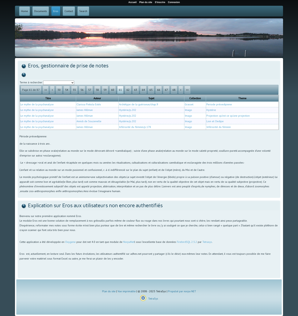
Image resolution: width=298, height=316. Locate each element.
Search (83, 11)
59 (105, 90)
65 (151, 90)
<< (45, 90)
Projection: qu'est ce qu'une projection (228, 115)
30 (59, 90)
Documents (40, 11)
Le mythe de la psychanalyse (37, 104)
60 (112, 90)
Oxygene (70, 242)
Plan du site (109, 291)
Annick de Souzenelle (88, 121)
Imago (188, 110)
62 (128, 90)
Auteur (97, 98)
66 (158, 90)
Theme (242, 98)
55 (74, 90)
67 (166, 90)
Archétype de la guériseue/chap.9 (138, 104)
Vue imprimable (127, 291)
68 (174, 90)
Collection (195, 98)
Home (24, 11)
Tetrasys (207, 242)
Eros (55, 11)
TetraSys (153, 298)
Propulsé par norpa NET (182, 291)
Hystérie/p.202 (127, 110)
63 (135, 90)
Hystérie (211, 110)
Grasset (189, 104)
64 (143, 90)
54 (66, 90)
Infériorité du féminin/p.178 (135, 127)
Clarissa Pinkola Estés (88, 104)
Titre (48, 98)
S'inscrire (160, 2)
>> (187, 90)
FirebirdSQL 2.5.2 (187, 242)
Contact (69, 11)
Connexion (174, 2)
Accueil (132, 2)
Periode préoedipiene (219, 104)
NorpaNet (128, 242)
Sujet (151, 98)
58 (97, 90)
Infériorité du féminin (218, 127)
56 (82, 90)
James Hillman (84, 110)
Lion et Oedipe (215, 121)
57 (89, 90)
